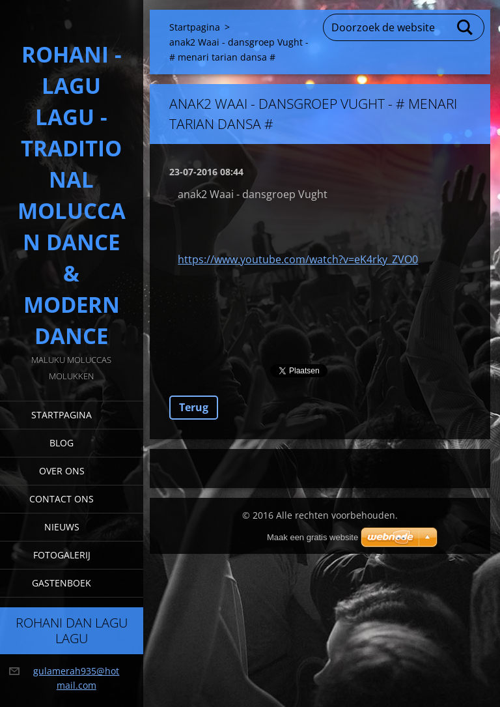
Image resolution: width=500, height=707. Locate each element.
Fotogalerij (61, 555)
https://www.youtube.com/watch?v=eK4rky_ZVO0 (298, 259)
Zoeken (465, 27)
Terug (193, 407)
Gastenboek (61, 583)
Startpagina (61, 415)
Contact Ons (61, 499)
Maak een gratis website (312, 537)
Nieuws (61, 527)
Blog (61, 443)
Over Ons (62, 471)
